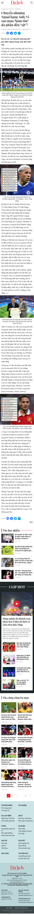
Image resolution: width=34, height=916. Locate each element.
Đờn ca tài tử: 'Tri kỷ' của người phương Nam (23, 683)
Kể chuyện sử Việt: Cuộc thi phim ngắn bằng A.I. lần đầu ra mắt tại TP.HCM (23, 537)
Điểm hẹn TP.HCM (7, 820)
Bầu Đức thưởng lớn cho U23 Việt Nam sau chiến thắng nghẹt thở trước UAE (24, 645)
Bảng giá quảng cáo (21, 910)
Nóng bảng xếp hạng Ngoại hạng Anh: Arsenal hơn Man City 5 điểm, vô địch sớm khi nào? (8, 785)
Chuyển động (6, 806)
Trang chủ (4, 9)
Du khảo (21, 827)
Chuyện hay (23, 856)
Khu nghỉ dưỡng (6, 835)
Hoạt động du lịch (24, 858)
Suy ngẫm (22, 806)
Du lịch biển (6, 817)
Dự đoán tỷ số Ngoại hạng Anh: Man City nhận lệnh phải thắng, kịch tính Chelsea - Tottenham (8, 740)
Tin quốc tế (5, 812)
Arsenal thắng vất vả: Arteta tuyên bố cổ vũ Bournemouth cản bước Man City (25, 763)
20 (25, 796)
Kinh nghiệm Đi (23, 845)
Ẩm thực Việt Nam (24, 820)
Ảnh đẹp (21, 835)
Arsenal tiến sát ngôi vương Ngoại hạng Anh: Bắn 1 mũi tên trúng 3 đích (25, 740)
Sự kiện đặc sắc (24, 861)
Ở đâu (3, 827)
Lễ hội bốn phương (7, 822)
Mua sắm (5, 856)
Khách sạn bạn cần (8, 837)
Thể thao (17, 9)
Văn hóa (4, 845)
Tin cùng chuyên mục (16, 698)
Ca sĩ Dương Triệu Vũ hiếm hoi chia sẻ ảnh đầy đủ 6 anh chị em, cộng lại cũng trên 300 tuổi (24, 561)
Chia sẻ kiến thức (24, 850)
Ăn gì (20, 817)
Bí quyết (21, 842)
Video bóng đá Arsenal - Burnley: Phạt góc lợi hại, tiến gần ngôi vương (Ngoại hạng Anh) (25, 785)
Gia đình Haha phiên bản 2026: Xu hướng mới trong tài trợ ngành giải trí (23, 549)
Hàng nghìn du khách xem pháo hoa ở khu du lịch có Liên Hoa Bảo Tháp (17, 622)
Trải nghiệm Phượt (24, 833)
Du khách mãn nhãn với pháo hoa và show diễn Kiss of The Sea (24, 670)
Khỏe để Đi (22, 848)
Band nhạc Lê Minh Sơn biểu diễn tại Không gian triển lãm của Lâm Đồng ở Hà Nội (23, 658)
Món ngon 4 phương (25, 822)
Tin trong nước (6, 809)
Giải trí (11, 9)
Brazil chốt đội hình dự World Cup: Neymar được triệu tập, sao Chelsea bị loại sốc (25, 718)
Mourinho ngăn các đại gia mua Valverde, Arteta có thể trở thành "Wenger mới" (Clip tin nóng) (8, 763)
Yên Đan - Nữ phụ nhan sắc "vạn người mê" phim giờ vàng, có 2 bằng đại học (23, 573)
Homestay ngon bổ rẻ (8, 831)
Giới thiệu (9, 910)
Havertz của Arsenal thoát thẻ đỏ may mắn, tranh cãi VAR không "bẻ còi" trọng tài (8, 718)
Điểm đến (21, 830)
